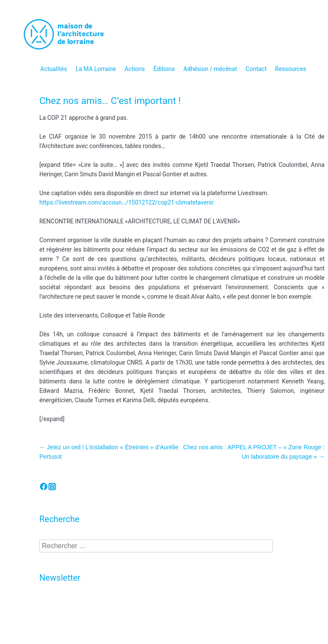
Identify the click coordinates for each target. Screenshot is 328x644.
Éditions (164, 68)
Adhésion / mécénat (210, 68)
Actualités (53, 68)
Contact (255, 68)
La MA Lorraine (96, 68)
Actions (134, 68)
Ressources (290, 68)
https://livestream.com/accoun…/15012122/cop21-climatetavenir (126, 202)
